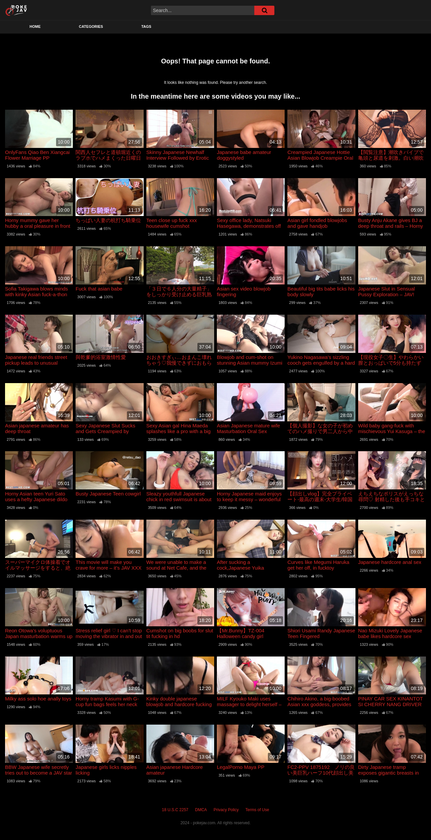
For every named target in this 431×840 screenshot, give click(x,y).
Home (35, 26)
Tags (146, 26)
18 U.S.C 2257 (175, 809)
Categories (91, 26)
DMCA (201, 809)
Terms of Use (257, 809)
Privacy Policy (226, 809)
